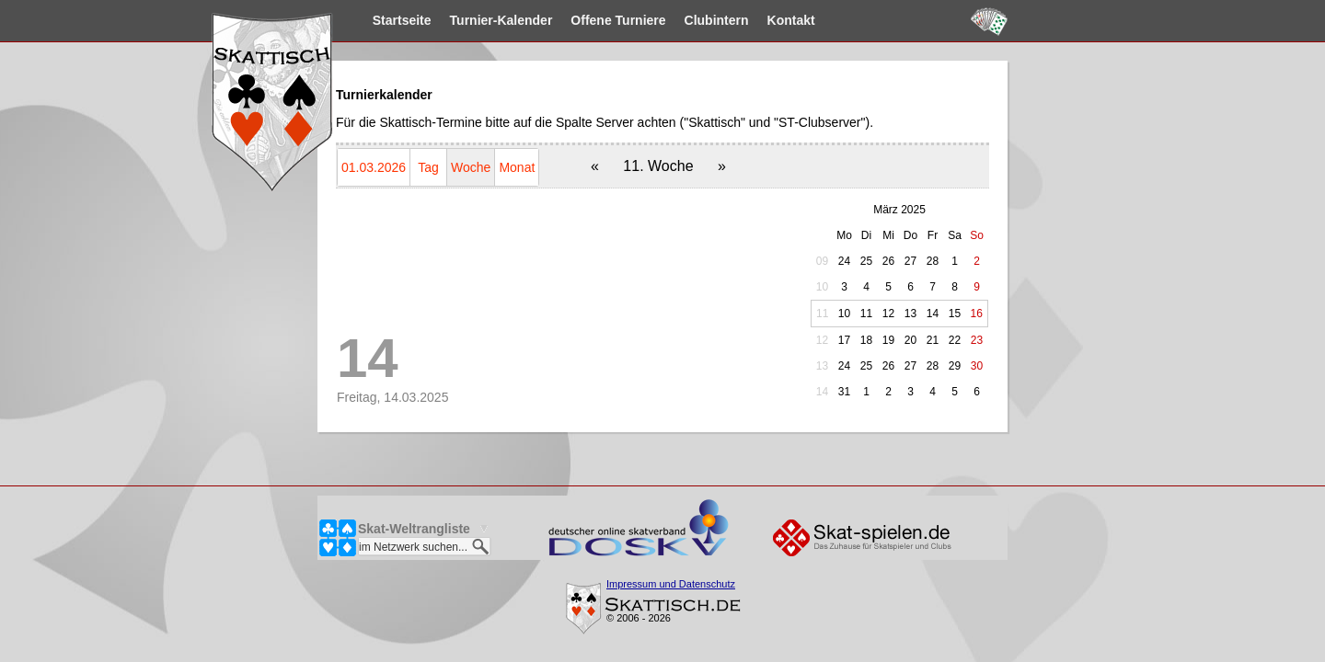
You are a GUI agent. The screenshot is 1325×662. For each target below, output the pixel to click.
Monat (517, 167)
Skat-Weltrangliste (414, 528)
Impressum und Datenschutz (670, 583)
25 (866, 261)
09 (822, 261)
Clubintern (752, 20)
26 (888, 261)
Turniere (654, 20)
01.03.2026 (373, 167)
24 (844, 261)
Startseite (438, 20)
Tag (428, 167)
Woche (470, 167)
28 (933, 261)
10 (822, 286)
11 (822, 313)
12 (822, 340)
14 (822, 391)
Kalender (537, 20)
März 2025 (899, 209)
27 (910, 261)
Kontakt (827, 20)
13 (822, 366)
